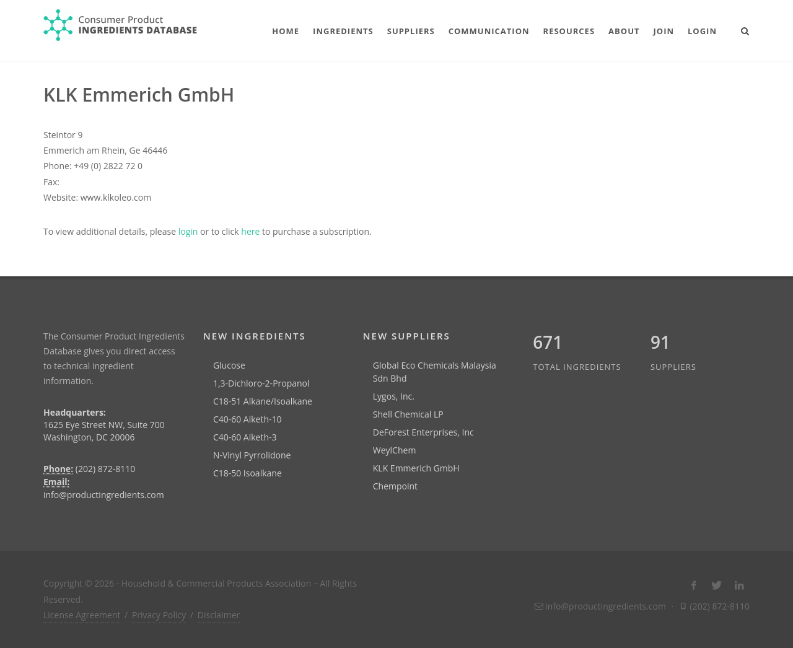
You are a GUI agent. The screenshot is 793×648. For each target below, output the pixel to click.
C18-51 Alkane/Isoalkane (262, 401)
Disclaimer (219, 615)
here (250, 231)
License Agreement (81, 615)
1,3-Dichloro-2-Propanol (261, 383)
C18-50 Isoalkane (247, 473)
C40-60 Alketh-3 (245, 437)
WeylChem (394, 450)
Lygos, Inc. (393, 396)
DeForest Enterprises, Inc (423, 432)
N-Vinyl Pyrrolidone (252, 455)
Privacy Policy (159, 615)
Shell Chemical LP (408, 414)
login (188, 231)
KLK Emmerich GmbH (416, 468)
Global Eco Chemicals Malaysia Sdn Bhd (434, 371)
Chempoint (395, 486)
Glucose (229, 365)
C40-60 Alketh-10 (247, 419)
